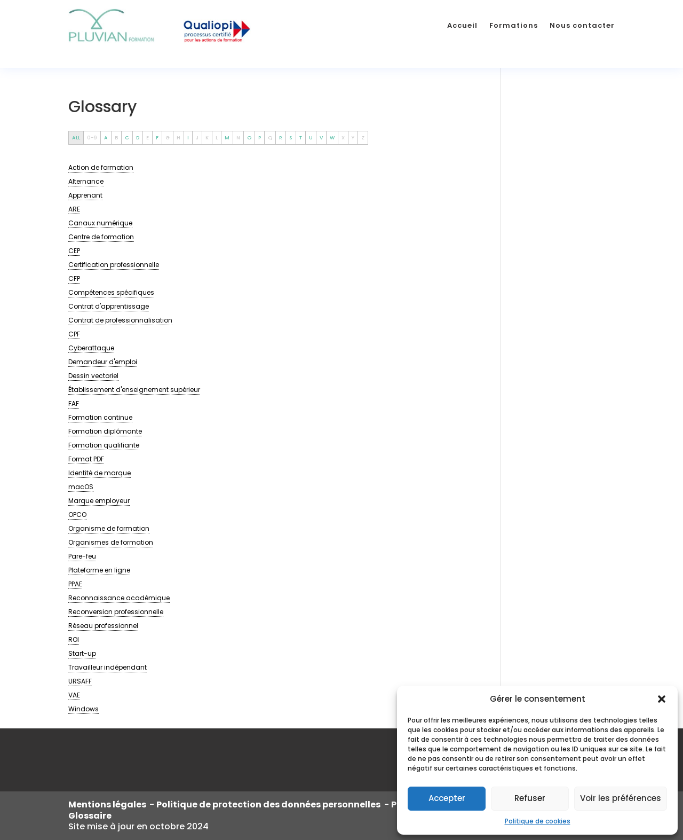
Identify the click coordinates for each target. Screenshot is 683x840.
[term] (100, 167)
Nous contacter (582, 25)
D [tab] (137, 137)
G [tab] (167, 137)
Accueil (462, 25)
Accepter (446, 798)
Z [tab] (362, 137)
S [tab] (290, 137)
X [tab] (343, 137)
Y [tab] (353, 137)
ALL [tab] (76, 137)
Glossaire (90, 816)
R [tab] (280, 137)
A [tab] (106, 137)
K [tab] (207, 137)
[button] (661, 699)
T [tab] (300, 137)
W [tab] (332, 137)
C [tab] (127, 137)
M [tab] (227, 137)
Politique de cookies (537, 821)
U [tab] (311, 137)
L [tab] (217, 137)
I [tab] (188, 137)
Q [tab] (270, 137)
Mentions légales (108, 804)
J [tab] (197, 137)
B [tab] (116, 137)
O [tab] (249, 137)
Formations (513, 25)
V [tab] (321, 137)
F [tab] (157, 137)
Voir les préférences (620, 798)
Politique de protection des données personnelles (269, 804)
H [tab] (178, 137)
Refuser (529, 798)
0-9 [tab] (92, 137)
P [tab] (259, 137)
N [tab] (238, 137)
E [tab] (147, 137)
